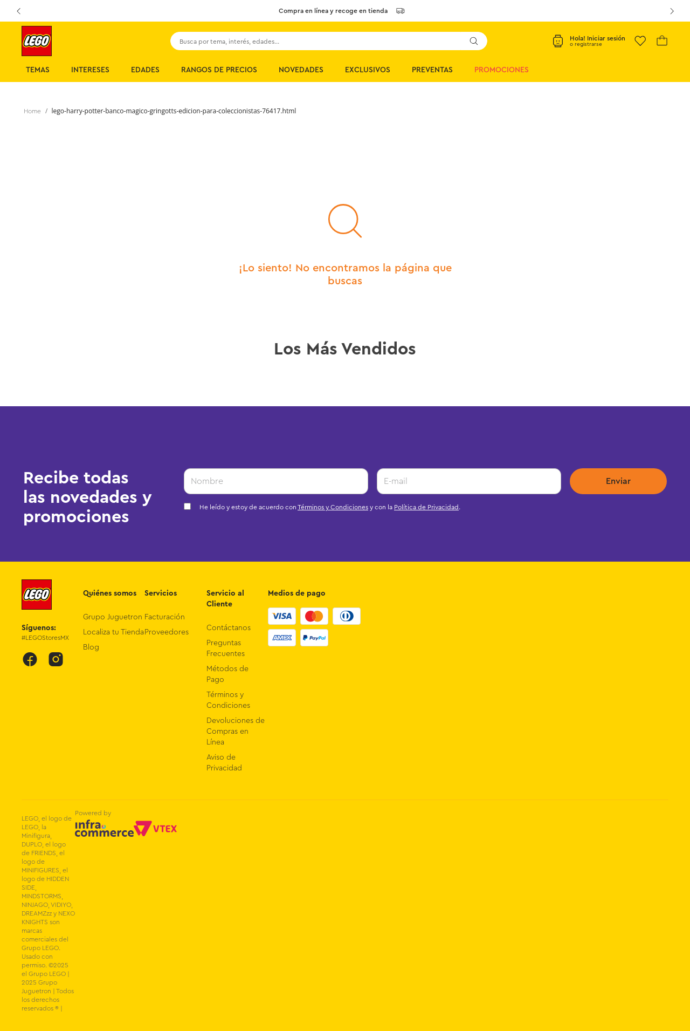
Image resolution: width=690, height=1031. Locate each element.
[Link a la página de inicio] (32, 111)
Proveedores (166, 632)
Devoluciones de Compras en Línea (235, 731)
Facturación (164, 617)
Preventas (432, 70)
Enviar (618, 481)
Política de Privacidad (426, 507)
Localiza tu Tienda (113, 632)
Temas (38, 70)
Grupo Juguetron (112, 617)
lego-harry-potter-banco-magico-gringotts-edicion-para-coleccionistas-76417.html (174, 110)
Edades (145, 70)
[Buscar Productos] (474, 41)
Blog (91, 647)
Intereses (90, 70)
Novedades (301, 70)
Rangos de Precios (219, 70)
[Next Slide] (671, 10)
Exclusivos (367, 70)
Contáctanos (228, 628)
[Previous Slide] (18, 10)
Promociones (501, 70)
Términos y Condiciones (333, 507)
